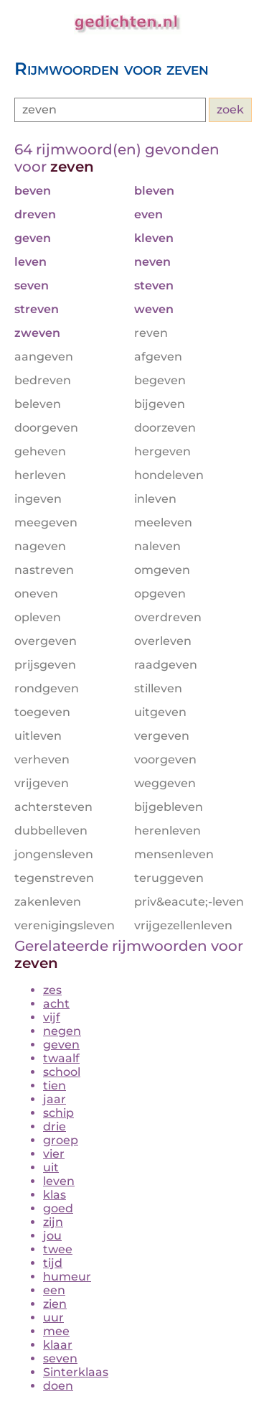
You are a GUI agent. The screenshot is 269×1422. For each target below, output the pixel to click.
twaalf (61, 1058)
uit (51, 1167)
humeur (67, 1276)
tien (54, 1085)
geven (61, 1044)
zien (55, 1304)
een (54, 1290)
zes (52, 990)
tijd (52, 1263)
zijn (53, 1222)
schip (58, 1113)
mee (56, 1331)
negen (62, 1031)
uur (53, 1317)
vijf (51, 1017)
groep (60, 1140)
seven (60, 1358)
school (61, 1072)
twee (57, 1249)
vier (54, 1154)
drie (54, 1126)
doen (58, 1386)
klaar (57, 1345)
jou (52, 1235)
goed (58, 1208)
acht (56, 1003)
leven (59, 1181)
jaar (54, 1099)
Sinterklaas (75, 1372)
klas (54, 1195)
